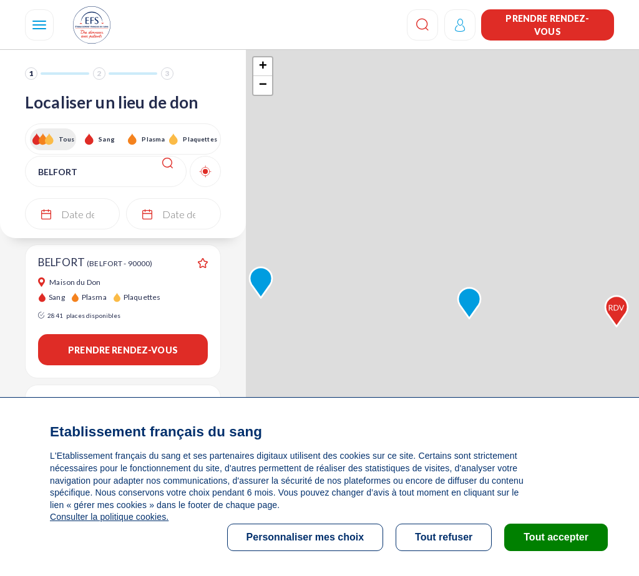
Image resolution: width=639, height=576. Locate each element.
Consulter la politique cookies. (109, 517)
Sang (107, 139)
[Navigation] (39, 25)
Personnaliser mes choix (305, 537)
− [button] (263, 85)
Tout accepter (556, 537)
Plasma (153, 139)
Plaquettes (199, 139)
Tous (67, 139)
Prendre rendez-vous (547, 25)
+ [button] (263, 66)
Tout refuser (443, 537)
